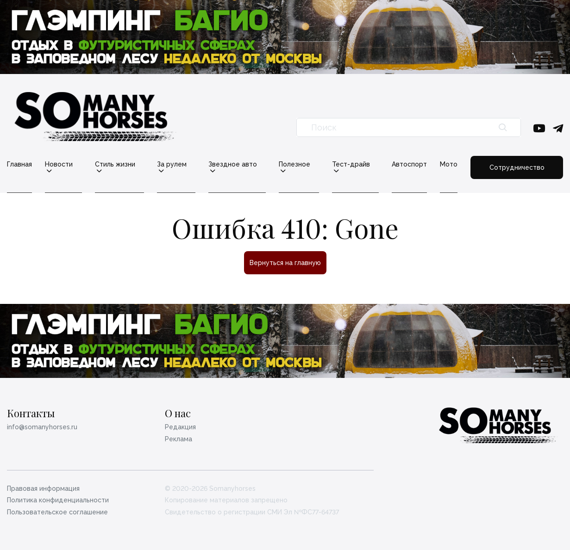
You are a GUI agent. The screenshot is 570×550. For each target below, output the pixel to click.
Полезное (295, 164)
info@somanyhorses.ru (42, 427)
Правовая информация (43, 488)
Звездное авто (233, 164)
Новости (59, 164)
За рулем (172, 164)
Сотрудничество (517, 167)
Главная (19, 164)
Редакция (180, 427)
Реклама (178, 439)
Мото (450, 164)
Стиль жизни (115, 164)
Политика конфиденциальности (58, 500)
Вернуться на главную (285, 262)
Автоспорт (410, 164)
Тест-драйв (352, 164)
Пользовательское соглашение (57, 512)
